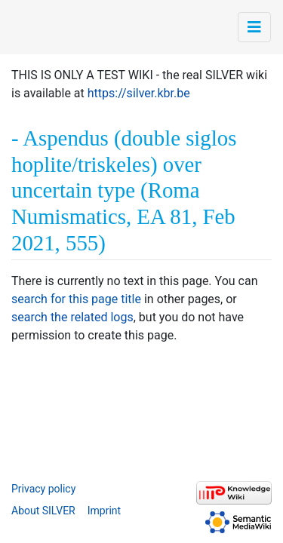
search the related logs (72, 317)
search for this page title (76, 299)
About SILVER (43, 511)
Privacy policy (43, 489)
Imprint (104, 511)
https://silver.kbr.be (139, 93)
